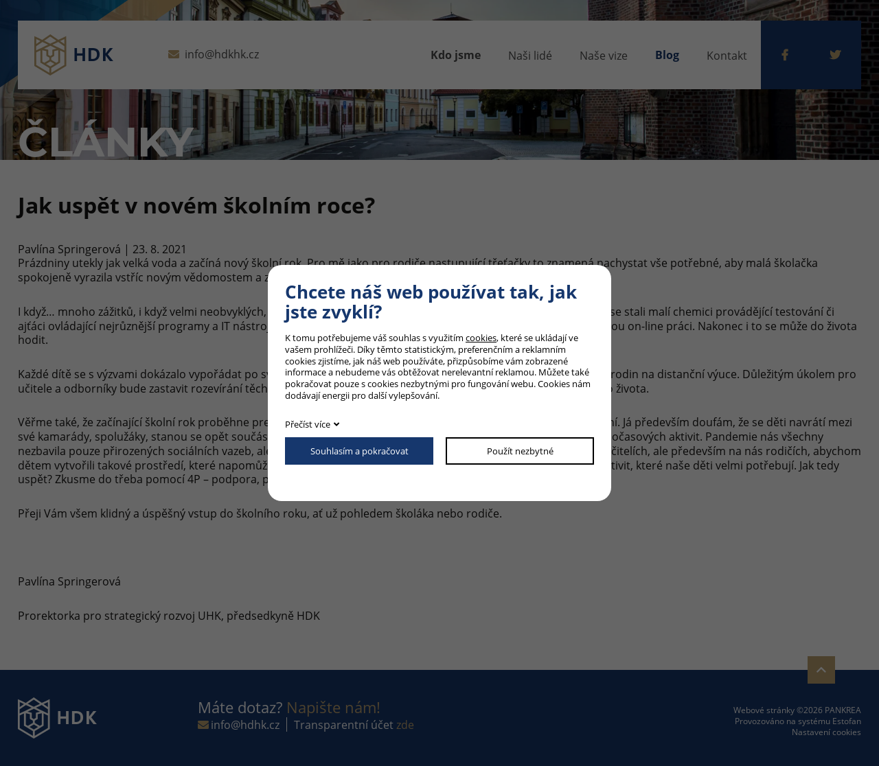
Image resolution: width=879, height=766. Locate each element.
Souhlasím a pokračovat (359, 451)
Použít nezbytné (520, 451)
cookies (481, 338)
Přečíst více (307, 424)
